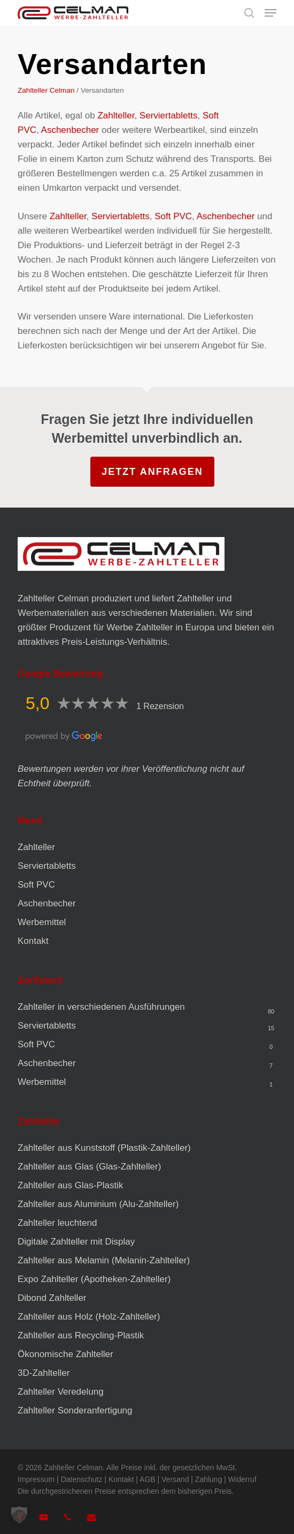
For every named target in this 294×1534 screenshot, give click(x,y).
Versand (175, 1479)
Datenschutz (82, 1479)
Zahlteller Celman (46, 90)
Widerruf (242, 1479)
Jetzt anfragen (152, 471)
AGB (148, 1479)
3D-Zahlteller (43, 1373)
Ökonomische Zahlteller (65, 1354)
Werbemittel (42, 922)
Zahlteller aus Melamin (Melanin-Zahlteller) (104, 1260)
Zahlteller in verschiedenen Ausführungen (101, 1007)
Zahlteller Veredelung (61, 1392)
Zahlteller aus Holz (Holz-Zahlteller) (89, 1317)
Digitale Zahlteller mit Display (76, 1242)
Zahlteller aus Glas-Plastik (70, 1185)
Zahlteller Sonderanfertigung (75, 1410)
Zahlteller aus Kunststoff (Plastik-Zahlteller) (104, 1148)
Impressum (36, 1479)
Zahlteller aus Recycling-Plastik (81, 1335)
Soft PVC (173, 216)
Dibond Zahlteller (52, 1298)
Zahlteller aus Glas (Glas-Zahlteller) (89, 1166)
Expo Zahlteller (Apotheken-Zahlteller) (94, 1279)
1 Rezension (160, 706)
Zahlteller (115, 115)
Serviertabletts (169, 115)
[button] (270, 13)
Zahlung (208, 1479)
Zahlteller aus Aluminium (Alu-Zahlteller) (98, 1204)
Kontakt (33, 941)
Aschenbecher (70, 130)
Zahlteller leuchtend (57, 1223)
